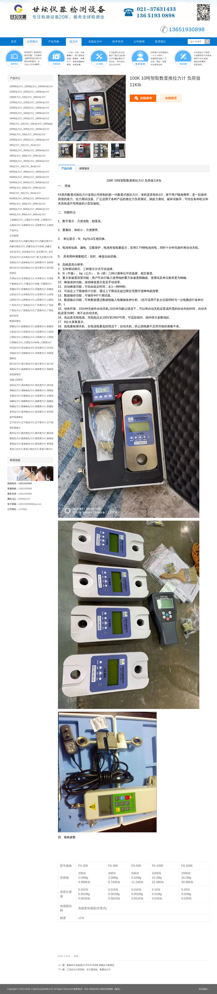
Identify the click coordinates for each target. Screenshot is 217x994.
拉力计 (74, 41)
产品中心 (14, 230)
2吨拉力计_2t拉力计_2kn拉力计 (25, 145)
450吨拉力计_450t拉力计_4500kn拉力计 (29, 177)
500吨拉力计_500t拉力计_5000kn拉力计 (29, 182)
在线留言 (171, 98)
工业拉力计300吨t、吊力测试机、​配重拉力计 (89, 969)
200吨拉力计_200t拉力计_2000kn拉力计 (29, 129)
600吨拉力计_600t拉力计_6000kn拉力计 (29, 198)
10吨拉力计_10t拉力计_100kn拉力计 (28, 97)
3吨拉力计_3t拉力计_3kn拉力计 (25, 166)
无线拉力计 (95, 41)
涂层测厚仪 (15, 374)
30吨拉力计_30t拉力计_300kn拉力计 (28, 155)
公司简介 (32, 41)
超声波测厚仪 (16, 417)
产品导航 (53, 41)
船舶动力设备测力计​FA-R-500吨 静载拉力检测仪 (90, 965)
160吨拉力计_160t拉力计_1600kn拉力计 (29, 113)
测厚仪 (13, 358)
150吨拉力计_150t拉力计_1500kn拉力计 (29, 107)
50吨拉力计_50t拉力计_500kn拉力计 (28, 187)
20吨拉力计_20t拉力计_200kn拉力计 (28, 134)
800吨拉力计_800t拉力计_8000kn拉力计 (29, 209)
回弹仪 (13, 273)
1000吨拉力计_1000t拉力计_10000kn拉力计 (31, 86)
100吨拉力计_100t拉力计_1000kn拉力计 (29, 91)
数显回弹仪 (15, 321)
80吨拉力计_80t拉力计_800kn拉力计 (28, 214)
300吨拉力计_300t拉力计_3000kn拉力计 (29, 150)
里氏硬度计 (15, 427)
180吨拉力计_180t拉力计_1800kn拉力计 (29, 118)
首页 (14, 41)
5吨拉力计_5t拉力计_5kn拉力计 (25, 193)
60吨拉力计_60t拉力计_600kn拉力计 (28, 203)
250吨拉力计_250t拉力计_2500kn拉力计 (29, 139)
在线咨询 (146, 98)
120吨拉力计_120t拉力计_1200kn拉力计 (29, 102)
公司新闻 (139, 41)
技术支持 (117, 41)
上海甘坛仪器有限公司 (42, 989)
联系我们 (160, 41)
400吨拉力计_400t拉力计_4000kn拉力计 (29, 171)
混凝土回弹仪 (16, 379)
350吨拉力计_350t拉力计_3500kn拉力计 (29, 161)
